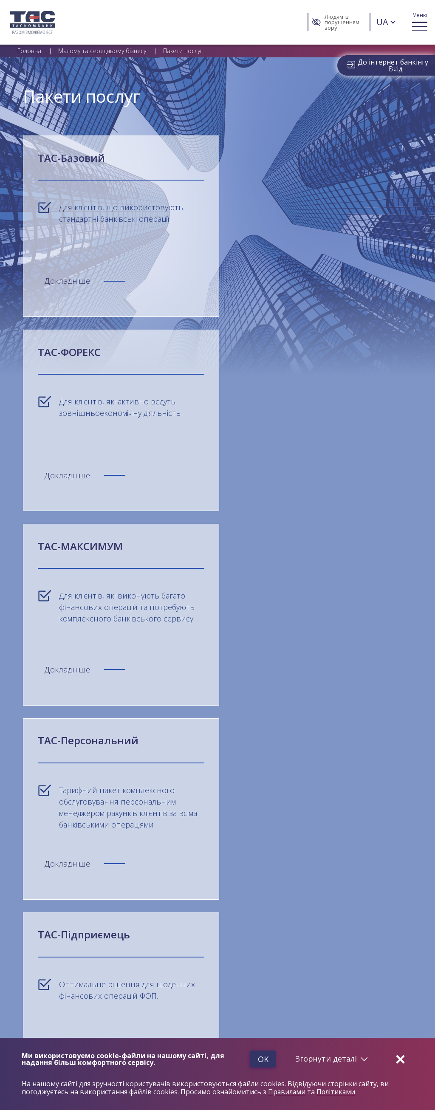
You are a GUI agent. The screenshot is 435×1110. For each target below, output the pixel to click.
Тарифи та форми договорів (371, 865)
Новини (28, 945)
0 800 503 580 (58, 813)
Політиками (338, 1092)
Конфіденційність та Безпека (221, 853)
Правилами (287, 1092)
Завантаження (349, 853)
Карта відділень (39, 924)
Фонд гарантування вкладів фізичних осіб (76, 876)
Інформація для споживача (368, 907)
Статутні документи (357, 897)
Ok (259, 1059)
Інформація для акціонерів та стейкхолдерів (367, 920)
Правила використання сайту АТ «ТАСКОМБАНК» (245, 865)
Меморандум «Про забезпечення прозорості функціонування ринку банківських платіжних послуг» (82, 908)
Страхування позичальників (56, 975)
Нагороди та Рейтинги (201, 876)
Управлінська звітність (362, 876)
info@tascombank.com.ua (185, 817)
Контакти (30, 934)
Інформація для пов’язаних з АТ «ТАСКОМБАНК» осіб (83, 889)
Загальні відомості (51, 853)
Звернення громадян (47, 955)
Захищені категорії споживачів (61, 965)
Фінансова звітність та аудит (371, 886)
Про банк (30, 865)
